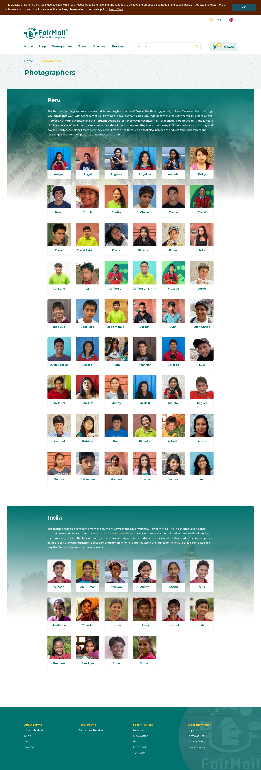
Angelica (145, 174)
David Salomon (87, 250)
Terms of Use (196, 735)
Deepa (116, 625)
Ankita (144, 587)
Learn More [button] (116, 9)
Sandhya (88, 663)
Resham (59, 663)
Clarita (116, 212)
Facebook (140, 747)
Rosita (201, 441)
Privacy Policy (196, 741)
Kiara (116, 365)
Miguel (202, 403)
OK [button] (244, 7)
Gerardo (173, 365)
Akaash (59, 587)
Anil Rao (116, 587)
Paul (116, 441)
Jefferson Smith (144, 288)
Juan (173, 326)
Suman (145, 663)
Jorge (202, 288)
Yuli (202, 479)
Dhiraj (145, 625)
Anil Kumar (87, 587)
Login (219, 19)
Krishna (202, 625)
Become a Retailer (91, 730)
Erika (201, 250)
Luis (202, 365)
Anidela (173, 174)
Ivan (87, 288)
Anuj (202, 587)
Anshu (173, 587)
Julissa (87, 365)
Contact (29, 747)
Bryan (59, 212)
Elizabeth (144, 250)
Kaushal (173, 625)
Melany (173, 403)
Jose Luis (59, 326)
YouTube (139, 752)
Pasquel (59, 441)
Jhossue (173, 288)
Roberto (173, 441)
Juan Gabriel (59, 365)
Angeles (116, 174)
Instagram (139, 730)
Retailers (118, 46)
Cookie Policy (196, 747)
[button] (233, 19)
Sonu (116, 663)
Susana (145, 479)
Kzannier (145, 365)
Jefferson (116, 288)
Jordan (145, 326)
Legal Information (199, 724)
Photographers (62, 46)
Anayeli (59, 174)
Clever (144, 212)
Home (28, 46)
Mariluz (88, 403)
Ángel (87, 174)
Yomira (173, 479)
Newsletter (140, 735)
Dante (173, 212)
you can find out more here (114, 533)
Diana (116, 250)
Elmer (173, 250)
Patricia (87, 441)
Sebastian (88, 479)
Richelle (144, 441)
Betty (202, 174)
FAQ (27, 741)
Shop (42, 46)
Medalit (144, 403)
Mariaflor (59, 403)
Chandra (88, 625)
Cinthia (88, 212)
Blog (136, 741)
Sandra (59, 479)
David (202, 212)
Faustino (59, 288)
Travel (82, 46)
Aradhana (59, 625)
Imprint (192, 730)
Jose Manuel (116, 326)
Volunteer (100, 46)
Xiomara (116, 479)
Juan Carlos (202, 326)
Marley (116, 403)
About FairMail (33, 730)
